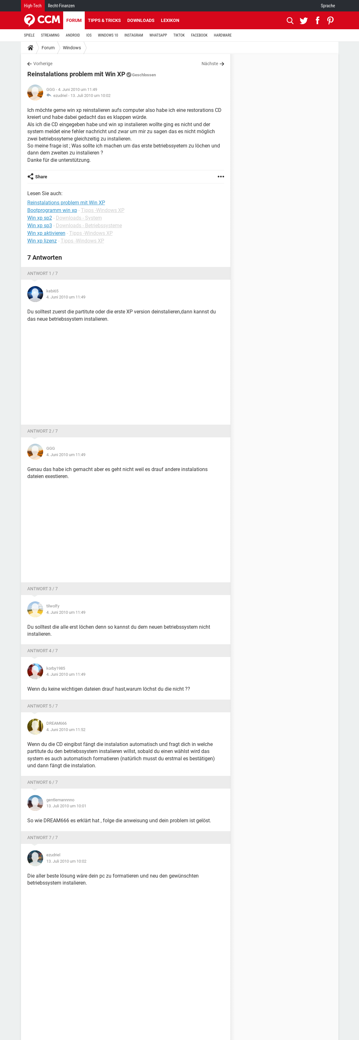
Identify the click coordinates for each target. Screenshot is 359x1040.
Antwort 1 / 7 (42, 273)
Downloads (141, 20)
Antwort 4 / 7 (42, 650)
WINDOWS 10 (108, 35)
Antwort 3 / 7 (42, 588)
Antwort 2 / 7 (42, 431)
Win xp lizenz (42, 241)
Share (41, 176)
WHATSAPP (158, 35)
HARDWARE (223, 35)
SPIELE (29, 35)
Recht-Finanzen (61, 5)
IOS (88, 35)
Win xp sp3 (39, 225)
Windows (72, 47)
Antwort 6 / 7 (42, 782)
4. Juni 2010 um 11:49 (65, 297)
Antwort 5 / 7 (42, 705)
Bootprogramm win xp (52, 210)
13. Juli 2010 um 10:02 (90, 95)
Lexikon (170, 20)
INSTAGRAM (133, 35)
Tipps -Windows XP (102, 210)
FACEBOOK (199, 35)
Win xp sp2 (39, 218)
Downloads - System (79, 218)
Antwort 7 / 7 (42, 837)
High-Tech (33, 5)
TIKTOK (179, 35)
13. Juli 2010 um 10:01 (66, 806)
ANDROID (73, 35)
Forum (74, 20)
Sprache (328, 5)
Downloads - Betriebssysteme (89, 225)
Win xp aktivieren (46, 233)
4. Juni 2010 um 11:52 (65, 729)
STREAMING (50, 35)
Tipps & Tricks (104, 20)
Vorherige (42, 63)
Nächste (210, 63)
